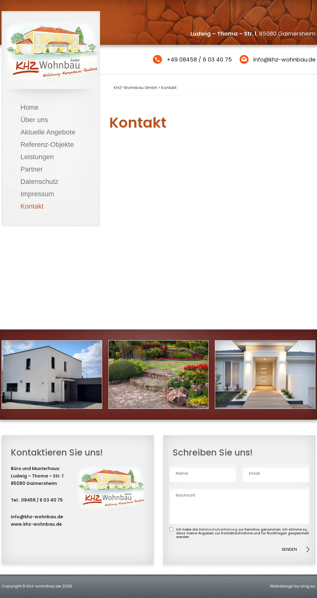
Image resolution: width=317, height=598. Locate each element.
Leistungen (37, 157)
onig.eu (307, 586)
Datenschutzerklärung (218, 529)
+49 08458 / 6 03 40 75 (199, 59)
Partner (31, 169)
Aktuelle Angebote (47, 132)
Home (29, 107)
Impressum (37, 194)
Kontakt (32, 206)
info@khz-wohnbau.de (284, 59)
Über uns (34, 120)
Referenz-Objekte (47, 144)
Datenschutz (39, 181)
